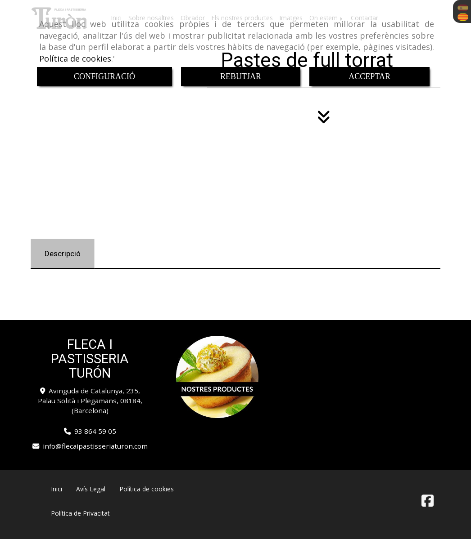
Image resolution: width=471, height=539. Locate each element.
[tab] (63, 253)
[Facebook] (427, 503)
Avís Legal (90, 489)
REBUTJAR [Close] (240, 76)
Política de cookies (75, 58)
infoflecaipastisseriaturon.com (95, 445)
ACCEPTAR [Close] (369, 76)
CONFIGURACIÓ (104, 76)
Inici (56, 489)
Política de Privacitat (80, 513)
